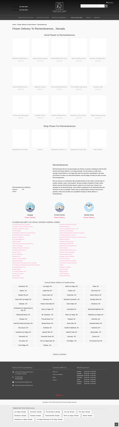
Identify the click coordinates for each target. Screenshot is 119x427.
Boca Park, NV (95, 290)
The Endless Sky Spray (79, 87)
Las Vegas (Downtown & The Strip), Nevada (49, 419)
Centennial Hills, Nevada (52, 415)
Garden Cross (40, 115)
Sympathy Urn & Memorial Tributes (20, 149)
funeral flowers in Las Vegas (66, 173)
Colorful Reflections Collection (59, 115)
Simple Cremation (65, 267)
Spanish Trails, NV (71, 332)
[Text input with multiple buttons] (93, 6)
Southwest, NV (95, 327)
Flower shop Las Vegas (78, 189)
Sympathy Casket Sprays (78, 149)
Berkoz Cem (16, 256)
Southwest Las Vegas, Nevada (23, 419)
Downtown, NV (47, 299)
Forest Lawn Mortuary (66, 230)
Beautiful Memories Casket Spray (20, 58)
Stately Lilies (98, 87)
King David (16, 275)
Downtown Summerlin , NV (71, 299)
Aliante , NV (23, 290)
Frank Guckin (64, 269)
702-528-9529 (23, 10)
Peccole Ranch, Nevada (53, 412)
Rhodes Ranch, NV (47, 323)
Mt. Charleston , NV (47, 314)
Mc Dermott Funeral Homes (68, 246)
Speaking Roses (18, 260)
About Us (55, 371)
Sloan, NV (96, 286)
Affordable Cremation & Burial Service (24, 233)
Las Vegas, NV (47, 286)
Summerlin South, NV (47, 336)
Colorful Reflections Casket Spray (20, 87)
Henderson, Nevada (20, 415)
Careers (55, 380)
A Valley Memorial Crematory (21, 224)
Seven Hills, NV (71, 323)
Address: (15, 189)
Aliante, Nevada (87, 415)
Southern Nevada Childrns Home (23, 226)
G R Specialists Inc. (19, 239)
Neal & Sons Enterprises (67, 252)
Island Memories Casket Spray (59, 58)
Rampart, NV (71, 319)
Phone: (14, 191)
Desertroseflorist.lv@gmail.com (23, 382)
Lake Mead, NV (71, 309)
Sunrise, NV (95, 336)
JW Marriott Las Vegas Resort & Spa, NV (23, 309)
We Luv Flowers (18, 246)
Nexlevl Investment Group (20, 228)
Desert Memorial (65, 275)
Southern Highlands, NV (71, 327)
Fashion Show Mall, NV (47, 303)
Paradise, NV (23, 319)
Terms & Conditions (58, 374)
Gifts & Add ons (76, 17)
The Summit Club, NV (95, 341)
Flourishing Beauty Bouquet (59, 87)
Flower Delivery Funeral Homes (26, 24)
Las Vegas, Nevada (20, 412)
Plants (40, 149)
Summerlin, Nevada (36, 412)
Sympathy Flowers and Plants (59, 149)
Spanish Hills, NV (47, 332)
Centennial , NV (71, 295)
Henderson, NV (23, 286)
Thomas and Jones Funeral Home (23, 243)
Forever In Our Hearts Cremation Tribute (78, 115)
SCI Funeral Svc (65, 258)
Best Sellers (98, 149)
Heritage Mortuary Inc (19, 267)
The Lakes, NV (23, 341)
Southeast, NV (47, 327)
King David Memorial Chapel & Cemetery (72, 233)
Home (14, 24)
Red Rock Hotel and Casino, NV (23, 323)
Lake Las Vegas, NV (47, 309)
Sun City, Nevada (69, 412)
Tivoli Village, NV (23, 345)
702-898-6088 (23, 6)
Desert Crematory (18, 237)
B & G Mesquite (17, 254)
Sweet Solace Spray (98, 115)
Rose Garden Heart (79, 58)
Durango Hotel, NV (95, 299)
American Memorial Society (68, 224)
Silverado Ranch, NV (96, 323)
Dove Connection (18, 273)
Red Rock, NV (96, 319)
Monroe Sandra (64, 239)
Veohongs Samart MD (66, 243)
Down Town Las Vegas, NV (23, 299)
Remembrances (42, 24)
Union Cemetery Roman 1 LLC (69, 228)
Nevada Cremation (18, 278)
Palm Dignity (17, 230)
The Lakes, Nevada (84, 412)
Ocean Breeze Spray (40, 58)
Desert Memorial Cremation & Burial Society (73, 237)
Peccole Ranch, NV (47, 319)
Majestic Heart (40, 87)
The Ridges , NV (71, 341)
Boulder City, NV (23, 295)
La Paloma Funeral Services (68, 263)
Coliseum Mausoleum (19, 250)
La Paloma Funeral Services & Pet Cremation (26, 265)
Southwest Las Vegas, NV (23, 332)
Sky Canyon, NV (23, 327)
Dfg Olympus (64, 271)
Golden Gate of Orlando (67, 256)
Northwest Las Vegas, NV (95, 314)
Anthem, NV (71, 290)
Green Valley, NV (72, 303)
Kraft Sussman (64, 273)
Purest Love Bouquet (21, 115)
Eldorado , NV (23, 303)
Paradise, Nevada (35, 415)
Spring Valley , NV (95, 332)
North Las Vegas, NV (71, 286)
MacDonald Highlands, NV (96, 309)
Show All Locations (59, 354)
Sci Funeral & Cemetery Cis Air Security (25, 263)
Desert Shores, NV (95, 295)
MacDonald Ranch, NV (23, 314)
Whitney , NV (47, 345)
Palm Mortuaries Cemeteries (21, 235)
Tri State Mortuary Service (68, 235)
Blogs (54, 377)
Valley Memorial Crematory (21, 248)
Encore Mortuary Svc (66, 254)
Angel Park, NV (47, 290)
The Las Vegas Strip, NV (47, 341)
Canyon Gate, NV (47, 295)
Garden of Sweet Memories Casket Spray (98, 58)
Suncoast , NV (71, 336)
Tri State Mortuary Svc (19, 271)
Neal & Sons (17, 252)
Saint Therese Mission (19, 258)
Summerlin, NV (23, 336)
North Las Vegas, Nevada (71, 415)
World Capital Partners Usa (68, 250)
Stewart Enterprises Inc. (67, 241)
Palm (61, 265)
